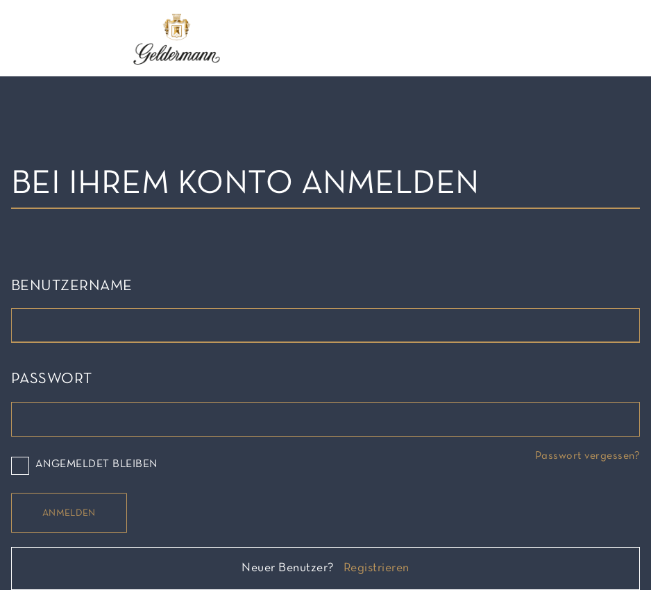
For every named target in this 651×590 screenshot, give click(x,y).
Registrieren (376, 568)
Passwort (51, 379)
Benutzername (72, 286)
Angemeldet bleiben (84, 465)
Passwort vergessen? (587, 456)
